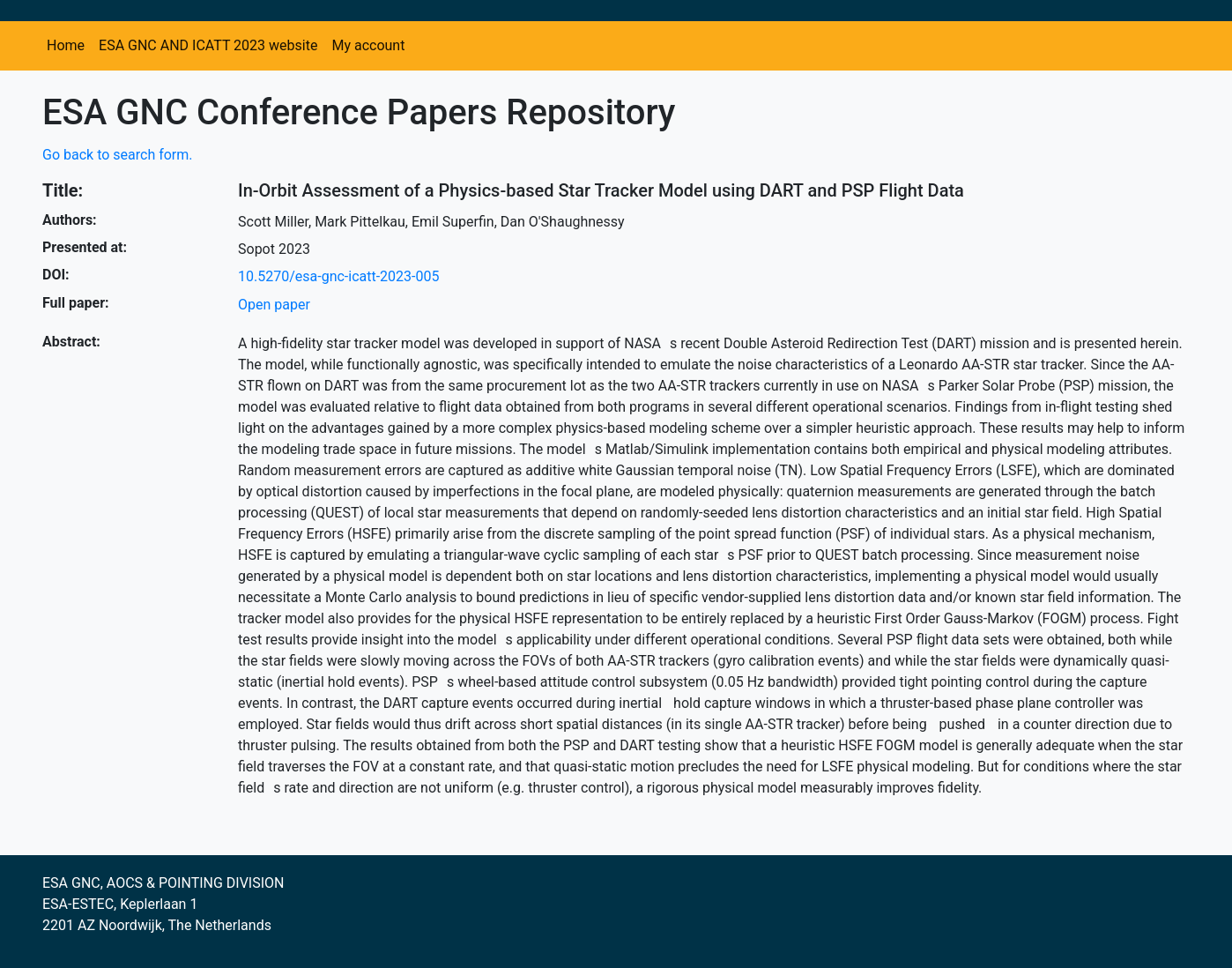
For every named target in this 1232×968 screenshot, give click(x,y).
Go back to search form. (117, 154)
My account (367, 45)
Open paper (274, 304)
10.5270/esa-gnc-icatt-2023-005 (338, 276)
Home (66, 45)
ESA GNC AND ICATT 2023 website (208, 45)
